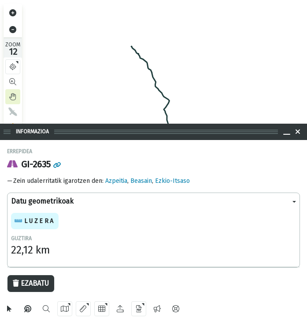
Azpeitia (116, 181)
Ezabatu (31, 283)
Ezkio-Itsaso (172, 181)
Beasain (141, 181)
